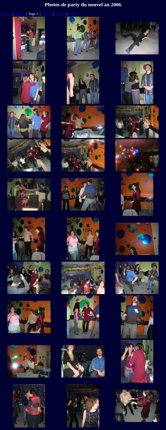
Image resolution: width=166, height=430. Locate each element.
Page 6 (73, 14)
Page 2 (20, 14)
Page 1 (7, 14)
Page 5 (61, 14)
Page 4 (47, 14)
